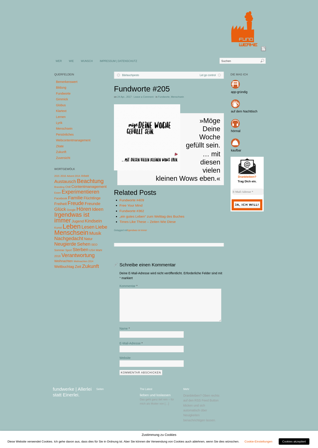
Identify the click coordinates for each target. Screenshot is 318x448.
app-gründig (239, 92)
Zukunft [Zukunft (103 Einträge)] (90, 266)
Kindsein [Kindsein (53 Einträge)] (93, 220)
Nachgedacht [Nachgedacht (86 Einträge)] (68, 238)
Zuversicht (63, 158)
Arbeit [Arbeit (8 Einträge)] (85, 175)
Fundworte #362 (131, 211)
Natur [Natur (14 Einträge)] (88, 239)
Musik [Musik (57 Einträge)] (95, 233)
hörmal (235, 131)
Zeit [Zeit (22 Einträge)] (78, 266)
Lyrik (59, 123)
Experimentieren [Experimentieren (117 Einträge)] (80, 192)
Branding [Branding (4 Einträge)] (59, 187)
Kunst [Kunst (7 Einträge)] (58, 227)
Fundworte (164, 96)
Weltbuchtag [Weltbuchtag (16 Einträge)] (64, 267)
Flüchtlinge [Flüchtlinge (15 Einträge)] (92, 198)
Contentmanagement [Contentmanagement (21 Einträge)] (88, 187)
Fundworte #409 (131, 200)
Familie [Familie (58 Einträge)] (75, 197)
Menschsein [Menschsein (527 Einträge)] (71, 232)
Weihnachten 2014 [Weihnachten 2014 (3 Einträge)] (83, 261)
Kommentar (128, 286)
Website (125, 358)
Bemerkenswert (66, 82)
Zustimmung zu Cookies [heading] (159, 435)
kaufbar (236, 150)
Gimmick (62, 99)
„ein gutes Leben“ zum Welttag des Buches (151, 216)
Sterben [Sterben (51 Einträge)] (80, 249)
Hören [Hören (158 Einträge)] (83, 209)
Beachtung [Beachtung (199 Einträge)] (90, 181)
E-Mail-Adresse (131, 343)
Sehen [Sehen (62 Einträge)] (84, 243)
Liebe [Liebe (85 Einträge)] (101, 227)
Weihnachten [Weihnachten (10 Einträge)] (63, 261)
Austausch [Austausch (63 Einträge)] (65, 181)
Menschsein (177, 96)
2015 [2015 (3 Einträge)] (57, 176)
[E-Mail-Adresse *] (248, 192)
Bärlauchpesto (130, 75)
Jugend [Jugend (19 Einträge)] (78, 221)
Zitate (60, 146)
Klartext (61, 111)
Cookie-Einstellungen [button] (258, 441)
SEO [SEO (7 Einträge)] (94, 244)
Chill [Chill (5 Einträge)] (68, 187)
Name (124, 328)
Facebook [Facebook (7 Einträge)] (60, 198)
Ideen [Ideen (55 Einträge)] (98, 209)
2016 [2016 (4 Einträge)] (63, 176)
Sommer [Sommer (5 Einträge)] (59, 250)
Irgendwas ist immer (137, 230)
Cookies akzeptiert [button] (294, 441)
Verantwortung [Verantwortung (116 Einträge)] (78, 255)
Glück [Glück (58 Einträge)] (60, 209)
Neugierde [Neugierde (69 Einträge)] (65, 244)
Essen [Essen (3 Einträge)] (57, 192)
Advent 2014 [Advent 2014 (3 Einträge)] (73, 176)
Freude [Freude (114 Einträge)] (76, 203)
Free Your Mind (130, 205)
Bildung (61, 87)
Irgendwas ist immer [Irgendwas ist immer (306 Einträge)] (71, 217)
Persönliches (65, 134)
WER (59, 61)
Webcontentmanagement (73, 140)
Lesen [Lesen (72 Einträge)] (88, 227)
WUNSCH (87, 61)
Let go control (208, 75)
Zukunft (61, 152)
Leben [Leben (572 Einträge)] (72, 226)
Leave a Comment (143, 96)
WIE (71, 61)
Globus (61, 105)
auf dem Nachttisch (244, 111)
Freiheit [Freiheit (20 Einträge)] (60, 204)
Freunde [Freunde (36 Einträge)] (92, 203)
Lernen (61, 117)
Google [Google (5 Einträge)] (71, 209)
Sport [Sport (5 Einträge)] (68, 250)
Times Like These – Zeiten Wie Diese (147, 222)
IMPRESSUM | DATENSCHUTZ (118, 61)
